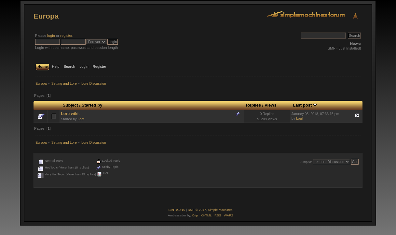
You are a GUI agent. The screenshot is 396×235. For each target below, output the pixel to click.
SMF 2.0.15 (176, 210)
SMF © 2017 (197, 210)
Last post (305, 105)
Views (271, 105)
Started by (92, 105)
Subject (70, 105)
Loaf (80, 119)
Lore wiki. (70, 113)
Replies (253, 105)
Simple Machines (220, 210)
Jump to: (306, 162)
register (66, 35)
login (51, 35)
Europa (46, 16)
